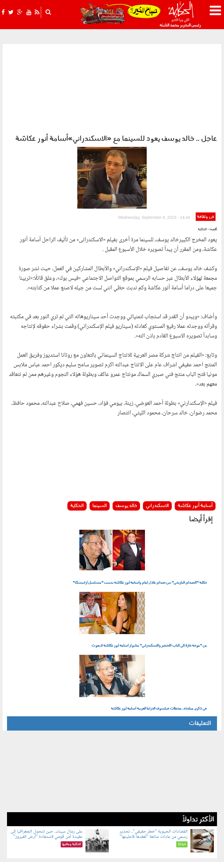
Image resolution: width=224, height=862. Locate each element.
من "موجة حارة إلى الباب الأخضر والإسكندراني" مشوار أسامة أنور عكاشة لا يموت (149, 584)
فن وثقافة (205, 155)
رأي (150, 810)
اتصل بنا (108, 852)
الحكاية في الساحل (72, 810)
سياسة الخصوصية (182, 852)
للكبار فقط (30, 810)
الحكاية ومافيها (121, 810)
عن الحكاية (209, 852)
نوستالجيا (114, 820)
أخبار (140, 810)
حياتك (48, 810)
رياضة (129, 820)
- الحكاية (203, 167)
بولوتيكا (97, 810)
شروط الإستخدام (150, 852)
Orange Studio (42, 856)
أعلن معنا (126, 852)
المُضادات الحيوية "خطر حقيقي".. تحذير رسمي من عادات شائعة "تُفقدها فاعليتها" (154, 772)
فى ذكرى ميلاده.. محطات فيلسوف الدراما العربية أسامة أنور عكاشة (159, 647)
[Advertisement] (112, 88)
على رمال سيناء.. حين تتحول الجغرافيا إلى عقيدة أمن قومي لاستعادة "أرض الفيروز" (46, 772)
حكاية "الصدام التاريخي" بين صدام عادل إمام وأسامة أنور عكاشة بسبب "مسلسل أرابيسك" (140, 521)
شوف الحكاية (91, 820)
